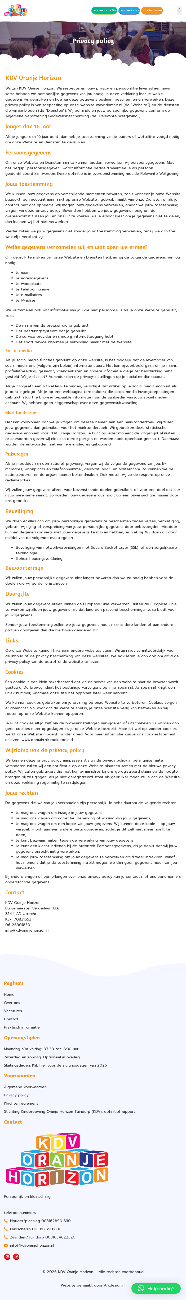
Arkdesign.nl (114, 1285)
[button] (179, 10)
